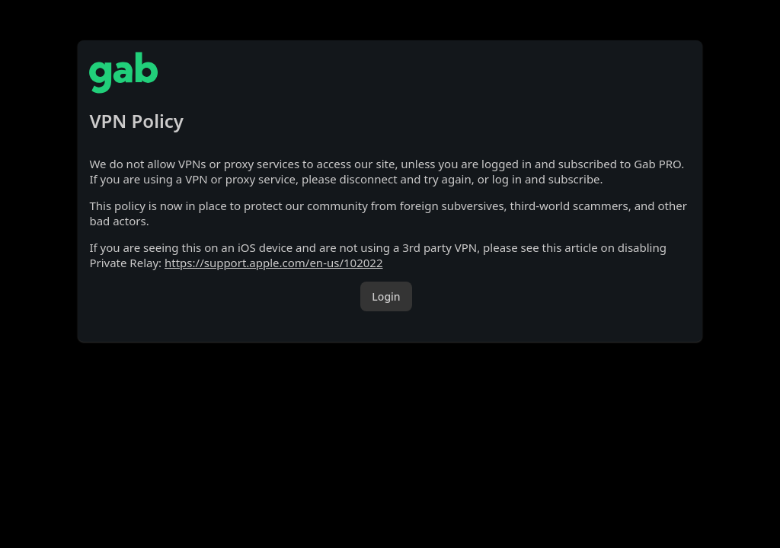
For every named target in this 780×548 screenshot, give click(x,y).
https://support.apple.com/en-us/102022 (273, 262)
